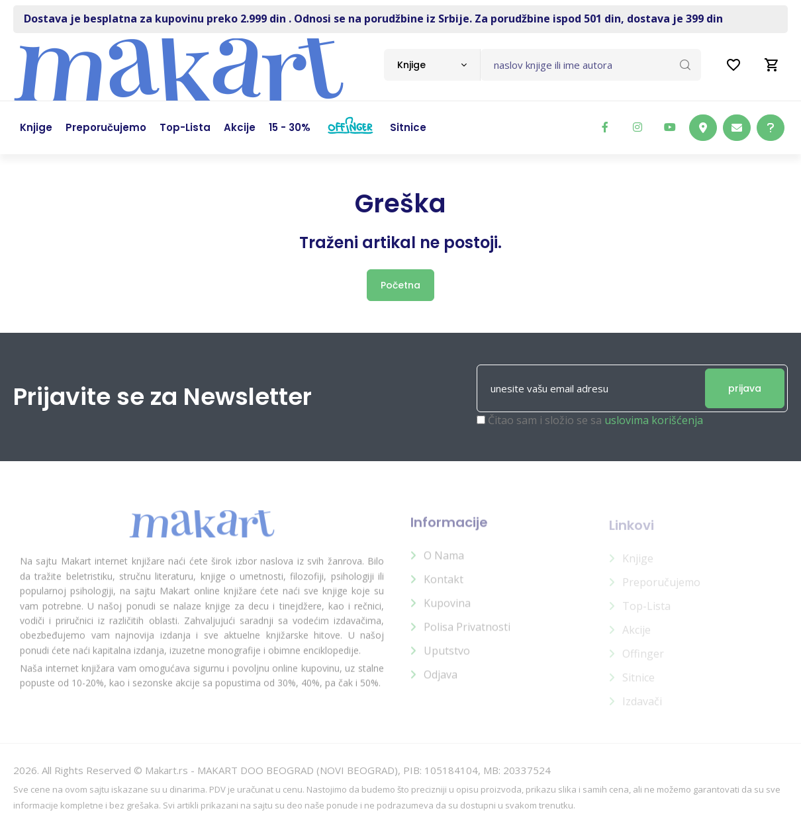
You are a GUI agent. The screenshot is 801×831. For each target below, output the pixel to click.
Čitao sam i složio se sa (595, 421)
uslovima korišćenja (653, 421)
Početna (400, 285)
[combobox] (432, 65)
